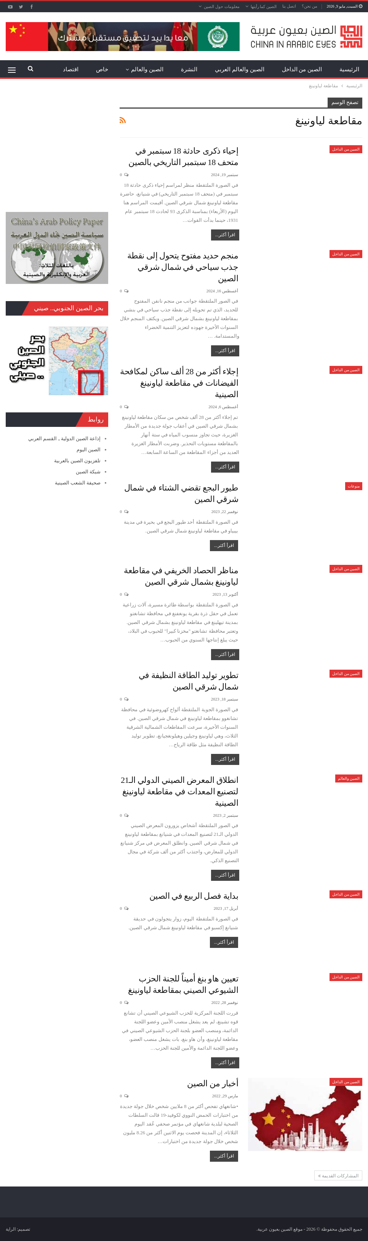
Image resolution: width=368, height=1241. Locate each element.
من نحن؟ (309, 6)
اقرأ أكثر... (225, 234)
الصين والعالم (147, 69)
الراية (11, 1229)
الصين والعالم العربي (239, 69)
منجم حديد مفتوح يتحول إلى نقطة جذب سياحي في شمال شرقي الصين (182, 267)
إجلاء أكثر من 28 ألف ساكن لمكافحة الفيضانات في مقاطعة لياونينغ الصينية (179, 383)
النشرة (189, 69)
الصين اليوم (89, 449)
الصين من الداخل (302, 69)
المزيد (71, 69)
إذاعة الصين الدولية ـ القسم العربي (64, 438)
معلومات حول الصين (222, 6)
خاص (102, 69)
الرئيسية (349, 69)
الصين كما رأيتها (264, 6)
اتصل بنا (289, 6)
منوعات (354, 486)
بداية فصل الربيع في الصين (193, 896)
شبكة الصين (88, 472)
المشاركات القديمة (338, 1175)
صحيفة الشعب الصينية (78, 483)
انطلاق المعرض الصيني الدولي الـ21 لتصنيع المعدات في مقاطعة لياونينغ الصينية (179, 791)
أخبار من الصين (212, 1083)
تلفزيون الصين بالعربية (77, 460)
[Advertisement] (57, 145)
